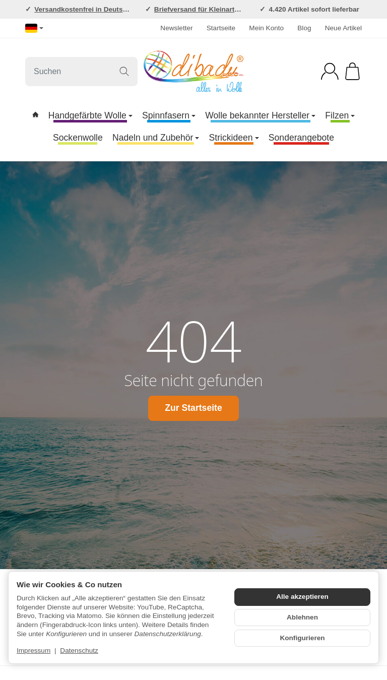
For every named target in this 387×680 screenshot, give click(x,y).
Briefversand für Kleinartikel (200, 9)
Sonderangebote (301, 138)
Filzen (340, 115)
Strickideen (234, 138)
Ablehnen (302, 617)
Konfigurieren (302, 638)
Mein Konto (266, 28)
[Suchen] (81, 71)
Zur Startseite (193, 408)
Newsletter (176, 28)
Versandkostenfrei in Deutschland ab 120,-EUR (110, 9)
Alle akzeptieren (302, 596)
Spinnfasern (169, 115)
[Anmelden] (329, 71)
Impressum (33, 650)
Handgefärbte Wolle (90, 115)
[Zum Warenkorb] (352, 71)
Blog (304, 28)
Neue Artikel (343, 28)
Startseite (221, 28)
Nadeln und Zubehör (155, 138)
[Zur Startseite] (193, 71)
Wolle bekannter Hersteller (260, 115)
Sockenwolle (78, 138)
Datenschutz (79, 650)
